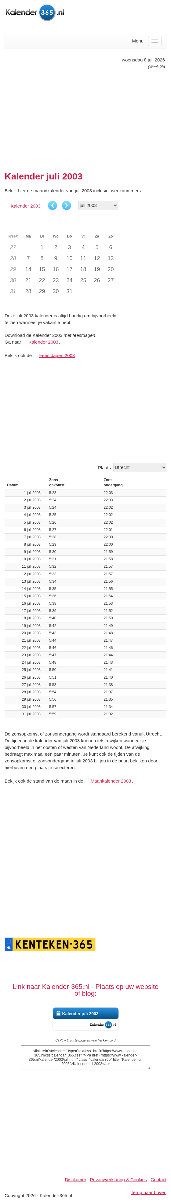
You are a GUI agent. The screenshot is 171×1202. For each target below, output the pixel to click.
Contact (158, 1179)
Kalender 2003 (26, 205)
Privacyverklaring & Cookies (118, 1179)
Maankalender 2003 (111, 781)
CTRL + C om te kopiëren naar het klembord (86, 1040)
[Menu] (155, 41)
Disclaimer (75, 1179)
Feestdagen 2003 (57, 355)
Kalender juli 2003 (80, 1013)
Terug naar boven (148, 1192)
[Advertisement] (85, 117)
